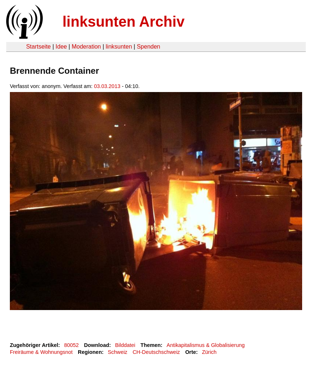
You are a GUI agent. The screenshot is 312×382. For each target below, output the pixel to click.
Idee (61, 46)
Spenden (148, 46)
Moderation (86, 46)
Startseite (38, 46)
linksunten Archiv (123, 22)
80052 (71, 345)
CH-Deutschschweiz (156, 352)
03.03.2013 (107, 86)
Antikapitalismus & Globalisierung (206, 345)
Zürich (209, 352)
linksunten (119, 46)
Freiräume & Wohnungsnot (41, 352)
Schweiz (118, 352)
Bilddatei (125, 345)
